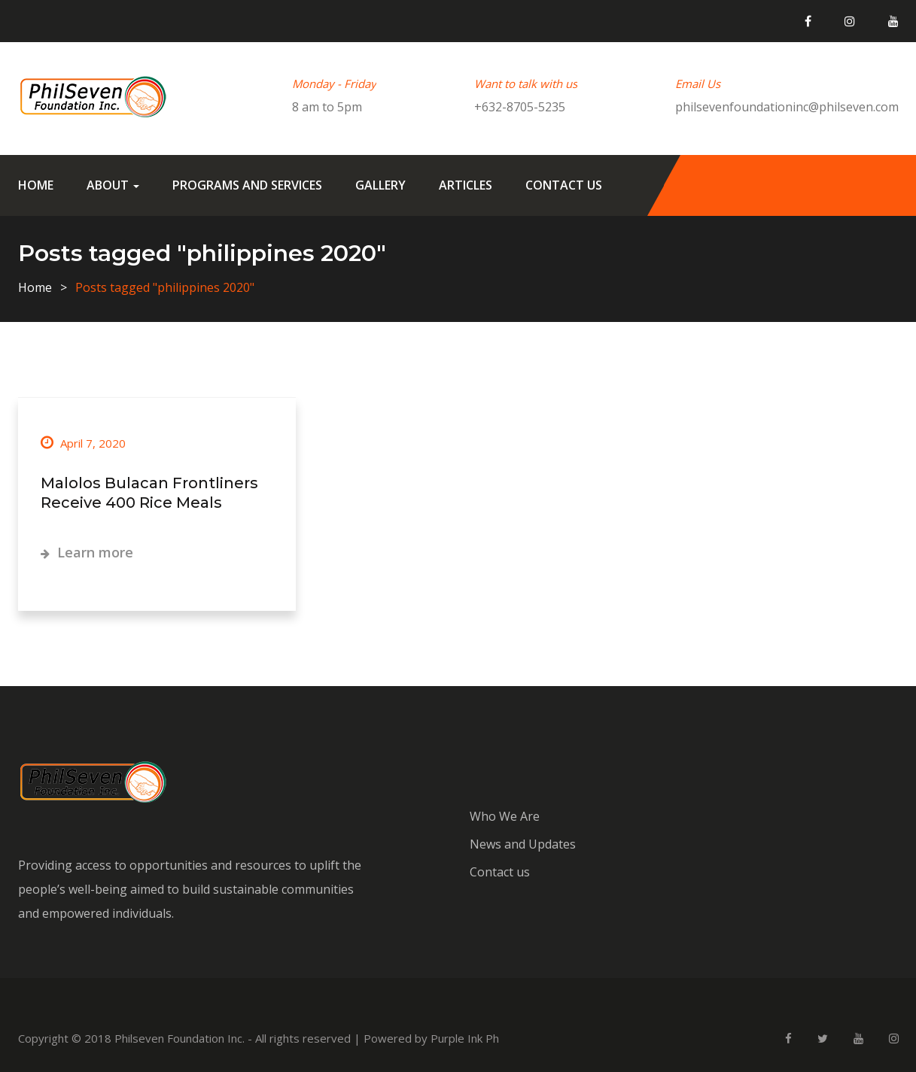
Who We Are (505, 816)
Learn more (87, 552)
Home (35, 185)
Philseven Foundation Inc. (179, 1038)
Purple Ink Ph (465, 1038)
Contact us (563, 185)
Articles (465, 185)
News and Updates (523, 844)
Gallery (380, 185)
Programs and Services (247, 185)
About (113, 185)
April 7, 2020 (83, 443)
